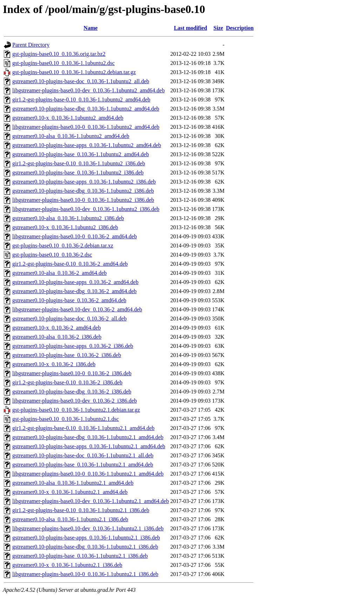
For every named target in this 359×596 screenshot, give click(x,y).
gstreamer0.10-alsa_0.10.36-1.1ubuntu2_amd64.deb (70, 136)
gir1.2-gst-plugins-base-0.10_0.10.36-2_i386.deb (67, 382)
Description (239, 28)
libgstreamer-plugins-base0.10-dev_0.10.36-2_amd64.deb (77, 309)
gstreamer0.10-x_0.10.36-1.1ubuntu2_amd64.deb (67, 118)
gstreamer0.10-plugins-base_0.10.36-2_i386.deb (66, 355)
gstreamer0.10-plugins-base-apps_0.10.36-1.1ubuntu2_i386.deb (84, 182)
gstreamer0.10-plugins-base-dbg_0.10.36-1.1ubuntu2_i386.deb (83, 191)
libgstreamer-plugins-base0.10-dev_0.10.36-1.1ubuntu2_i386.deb (86, 209)
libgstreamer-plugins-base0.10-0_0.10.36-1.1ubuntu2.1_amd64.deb (88, 474)
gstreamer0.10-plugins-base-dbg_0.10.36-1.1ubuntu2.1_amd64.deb (87, 437)
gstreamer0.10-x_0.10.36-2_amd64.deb (56, 328)
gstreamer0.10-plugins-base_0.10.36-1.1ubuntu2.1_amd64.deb (82, 465)
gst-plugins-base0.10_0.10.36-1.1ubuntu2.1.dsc (65, 419)
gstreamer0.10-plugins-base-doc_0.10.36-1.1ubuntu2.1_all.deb (83, 455)
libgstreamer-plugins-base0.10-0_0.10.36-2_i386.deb (71, 373)
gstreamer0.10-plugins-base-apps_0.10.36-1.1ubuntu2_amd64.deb (86, 145)
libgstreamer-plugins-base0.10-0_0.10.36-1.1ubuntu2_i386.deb (83, 200)
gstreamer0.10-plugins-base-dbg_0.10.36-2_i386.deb (71, 392)
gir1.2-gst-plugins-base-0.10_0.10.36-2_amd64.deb (70, 264)
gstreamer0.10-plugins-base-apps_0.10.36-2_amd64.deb (75, 282)
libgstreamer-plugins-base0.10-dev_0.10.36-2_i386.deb (74, 401)
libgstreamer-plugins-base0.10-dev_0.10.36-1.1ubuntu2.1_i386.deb (88, 528)
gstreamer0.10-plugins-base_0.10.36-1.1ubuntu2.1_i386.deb (80, 556)
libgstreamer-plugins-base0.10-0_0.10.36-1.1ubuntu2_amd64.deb (86, 127)
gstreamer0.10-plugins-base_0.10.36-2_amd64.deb (69, 300)
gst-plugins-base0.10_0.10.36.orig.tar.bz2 (59, 54)
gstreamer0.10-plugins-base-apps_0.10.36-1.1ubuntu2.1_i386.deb (86, 538)
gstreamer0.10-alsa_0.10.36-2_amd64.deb (59, 273)
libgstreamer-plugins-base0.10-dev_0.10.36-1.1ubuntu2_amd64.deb (88, 90)
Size (218, 28)
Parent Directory (30, 45)
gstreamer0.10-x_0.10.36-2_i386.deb (53, 364)
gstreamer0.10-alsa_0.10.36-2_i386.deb (56, 337)
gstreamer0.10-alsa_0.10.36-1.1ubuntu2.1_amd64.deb (73, 483)
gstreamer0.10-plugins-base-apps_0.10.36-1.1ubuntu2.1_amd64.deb (88, 446)
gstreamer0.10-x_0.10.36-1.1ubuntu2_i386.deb (65, 227)
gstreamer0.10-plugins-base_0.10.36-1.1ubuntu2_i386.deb (78, 173)
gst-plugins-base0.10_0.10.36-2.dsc (52, 255)
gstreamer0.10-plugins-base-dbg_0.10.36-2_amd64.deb (74, 291)
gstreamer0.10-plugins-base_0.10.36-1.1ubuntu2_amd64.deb (80, 154)
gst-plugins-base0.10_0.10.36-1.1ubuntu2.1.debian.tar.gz (76, 410)
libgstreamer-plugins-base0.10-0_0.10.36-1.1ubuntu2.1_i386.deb (85, 574)
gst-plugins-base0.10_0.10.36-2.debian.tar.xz (62, 246)
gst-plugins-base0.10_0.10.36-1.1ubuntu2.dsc (63, 63)
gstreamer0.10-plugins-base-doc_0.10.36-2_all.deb (69, 319)
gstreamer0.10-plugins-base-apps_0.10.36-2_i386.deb (72, 346)
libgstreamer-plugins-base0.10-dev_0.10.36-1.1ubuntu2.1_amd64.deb (90, 501)
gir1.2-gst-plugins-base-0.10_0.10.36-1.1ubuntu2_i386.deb (78, 163)
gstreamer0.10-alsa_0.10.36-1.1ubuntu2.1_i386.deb (70, 519)
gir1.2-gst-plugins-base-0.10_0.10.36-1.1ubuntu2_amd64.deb (81, 99)
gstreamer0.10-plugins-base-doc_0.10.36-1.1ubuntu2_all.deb (80, 81)
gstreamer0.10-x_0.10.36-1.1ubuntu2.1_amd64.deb (70, 492)
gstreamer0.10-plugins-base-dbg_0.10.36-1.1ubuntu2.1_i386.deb (85, 547)
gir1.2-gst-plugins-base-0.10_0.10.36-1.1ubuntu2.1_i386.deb (80, 510)
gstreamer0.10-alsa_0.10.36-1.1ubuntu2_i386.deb (68, 218)
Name (90, 28)
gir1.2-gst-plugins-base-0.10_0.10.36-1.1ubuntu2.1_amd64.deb (83, 428)
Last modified (190, 28)
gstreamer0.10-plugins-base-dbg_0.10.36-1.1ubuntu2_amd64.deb (85, 109)
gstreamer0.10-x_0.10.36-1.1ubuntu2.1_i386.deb (67, 565)
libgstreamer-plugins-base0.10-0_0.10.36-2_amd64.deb (74, 236)
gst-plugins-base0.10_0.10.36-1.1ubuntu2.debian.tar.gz (74, 72)
